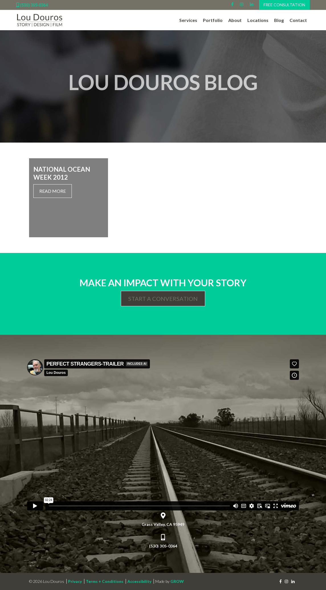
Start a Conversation (163, 298)
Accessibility (139, 581)
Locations (257, 20)
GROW (177, 581)
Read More (52, 191)
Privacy (75, 581)
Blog (279, 20)
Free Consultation (284, 4)
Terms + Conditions (104, 581)
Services (188, 20)
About (235, 20)
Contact (298, 20)
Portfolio (213, 20)
